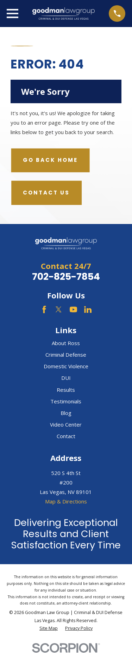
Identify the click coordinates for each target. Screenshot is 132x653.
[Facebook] (44, 309)
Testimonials (65, 401)
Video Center (66, 424)
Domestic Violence (66, 366)
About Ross (66, 343)
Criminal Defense (65, 354)
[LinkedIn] (88, 309)
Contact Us (46, 192)
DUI (66, 377)
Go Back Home (50, 160)
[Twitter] (58, 309)
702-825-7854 (66, 276)
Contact (66, 436)
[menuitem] (48, 629)
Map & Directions (66, 501)
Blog (66, 412)
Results (66, 389)
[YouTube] (73, 309)
